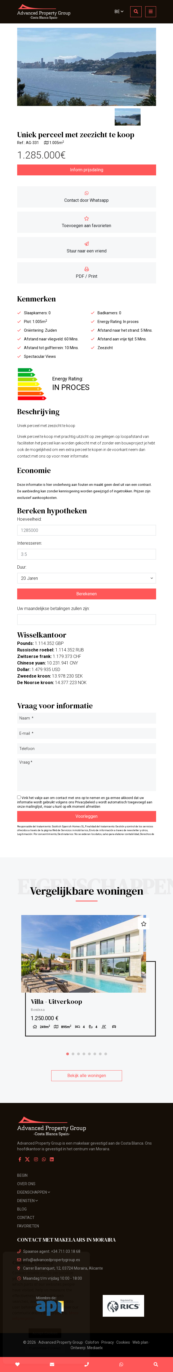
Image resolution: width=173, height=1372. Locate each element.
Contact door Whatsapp (86, 197)
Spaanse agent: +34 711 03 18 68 (48, 1251)
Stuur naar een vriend (87, 248)
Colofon (92, 1342)
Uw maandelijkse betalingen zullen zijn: (53, 608)
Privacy (107, 1342)
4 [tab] (84, 1054)
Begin (22, 1175)
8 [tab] (105, 1054)
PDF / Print (86, 273)
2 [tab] (73, 1054)
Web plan (140, 1342)
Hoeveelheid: (29, 519)
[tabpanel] (86, 975)
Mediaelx (95, 1348)
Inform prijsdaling (86, 169)
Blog (22, 1209)
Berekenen (86, 593)
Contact (26, 1217)
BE (118, 11)
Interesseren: (29, 543)
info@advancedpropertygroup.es (48, 1260)
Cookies (123, 1342)
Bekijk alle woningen (86, 1075)
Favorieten (28, 1226)
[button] (86, 578)
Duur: (21, 567)
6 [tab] (94, 1054)
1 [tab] (67, 1054)
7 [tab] (100, 1054)
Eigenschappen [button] (33, 1192)
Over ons (26, 1184)
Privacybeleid (85, 802)
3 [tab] (78, 1054)
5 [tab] (89, 1054)
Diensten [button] (27, 1201)
